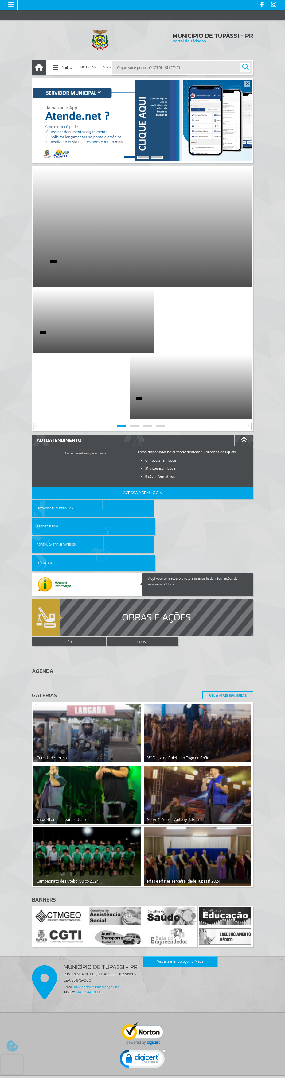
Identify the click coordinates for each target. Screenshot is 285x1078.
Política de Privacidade (142, 1071)
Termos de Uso (143, 1067)
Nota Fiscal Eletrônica (55, 442)
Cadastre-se (73, 387)
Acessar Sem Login (142, 426)
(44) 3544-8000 (89, 891)
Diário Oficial (157, 460)
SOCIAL (142, 541)
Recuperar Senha (95, 387)
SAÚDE (68, 541)
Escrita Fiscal (158, 442)
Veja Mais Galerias (226, 594)
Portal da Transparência (57, 460)
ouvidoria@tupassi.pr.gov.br (96, 886)
